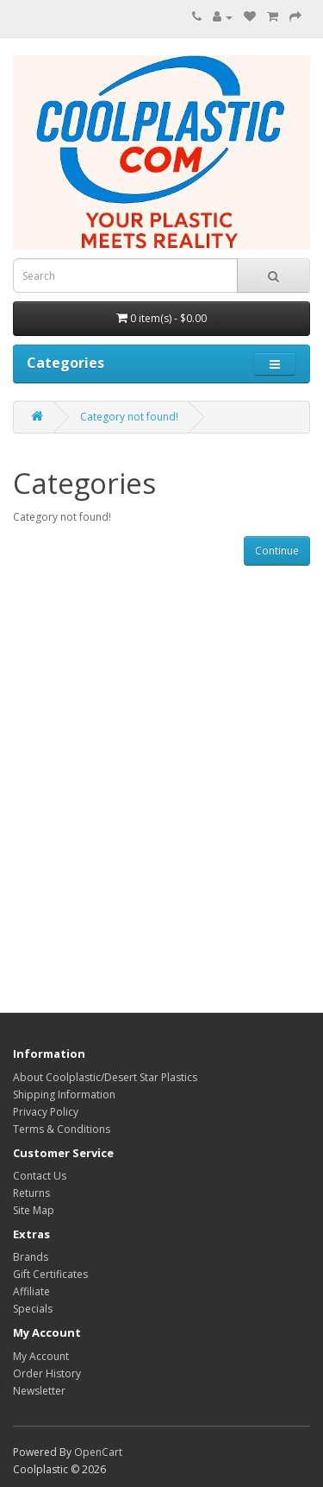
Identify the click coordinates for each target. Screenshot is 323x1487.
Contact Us (39, 1175)
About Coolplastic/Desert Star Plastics (105, 1077)
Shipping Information (64, 1094)
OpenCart (98, 1452)
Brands (30, 1257)
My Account (41, 1356)
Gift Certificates (50, 1274)
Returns (31, 1193)
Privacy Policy (45, 1111)
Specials (33, 1308)
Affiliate (31, 1291)
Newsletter (39, 1390)
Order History (47, 1373)
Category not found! (129, 416)
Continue (277, 550)
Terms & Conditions (61, 1129)
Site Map (33, 1210)
